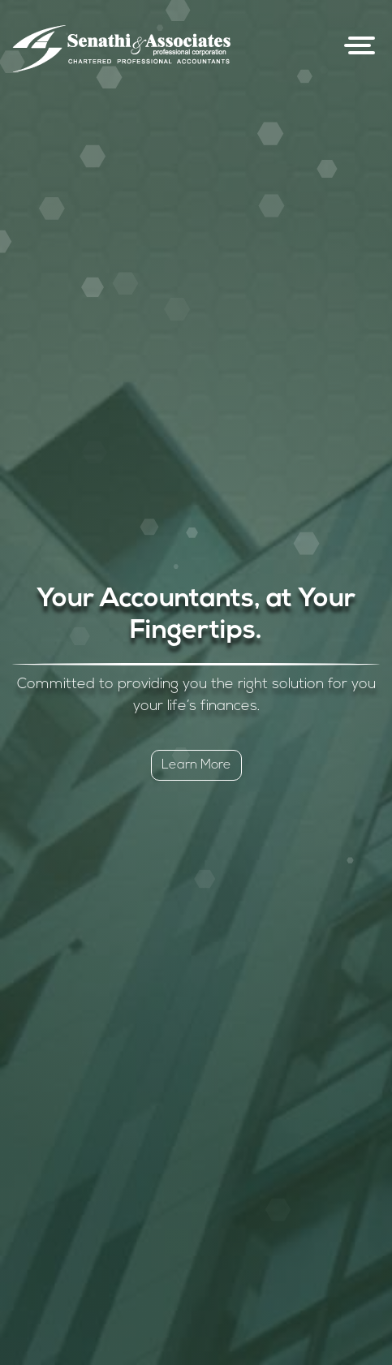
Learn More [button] (196, 765)
